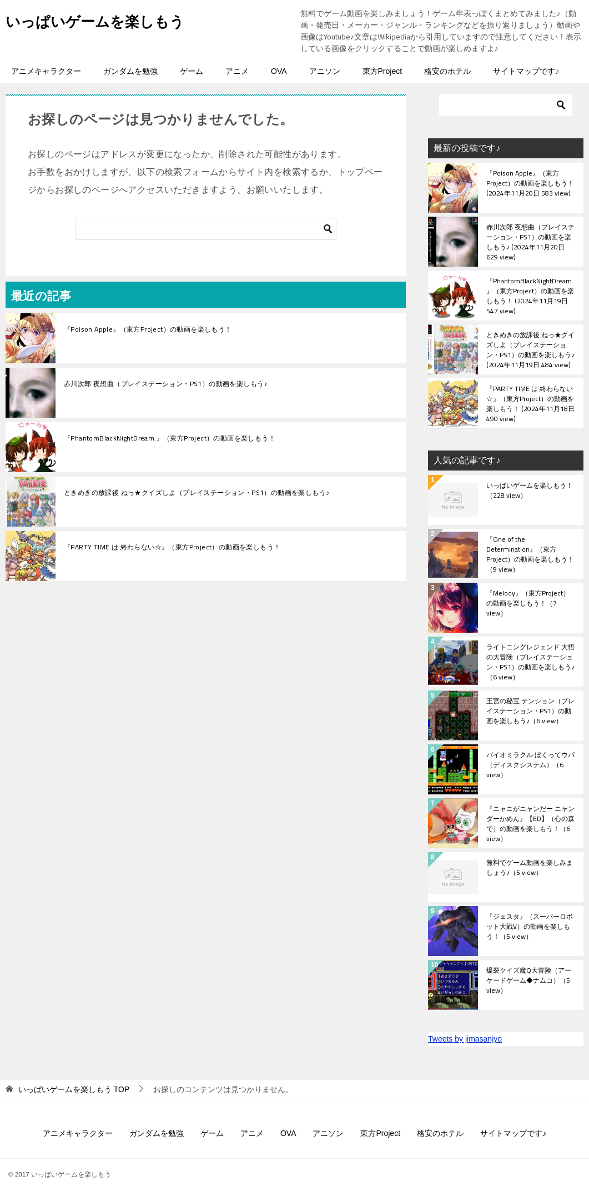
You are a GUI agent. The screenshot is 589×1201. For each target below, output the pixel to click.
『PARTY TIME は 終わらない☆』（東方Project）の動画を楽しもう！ (172, 547)
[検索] (205, 229)
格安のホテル (447, 71)
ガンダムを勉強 (130, 71)
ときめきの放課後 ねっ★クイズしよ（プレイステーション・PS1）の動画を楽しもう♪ (196, 493)
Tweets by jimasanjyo (465, 1038)
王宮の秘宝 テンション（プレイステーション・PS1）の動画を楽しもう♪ (530, 711)
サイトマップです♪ (526, 71)
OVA (279, 71)
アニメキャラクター (46, 71)
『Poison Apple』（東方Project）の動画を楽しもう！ (148, 329)
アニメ (237, 71)
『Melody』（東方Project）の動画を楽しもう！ (528, 603)
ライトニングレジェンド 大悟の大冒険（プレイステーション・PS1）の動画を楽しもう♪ (530, 661)
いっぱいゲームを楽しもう (108, 19)
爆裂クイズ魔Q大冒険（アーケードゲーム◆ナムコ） (528, 981)
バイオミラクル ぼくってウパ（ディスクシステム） (530, 765)
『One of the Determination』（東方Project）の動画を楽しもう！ (530, 553)
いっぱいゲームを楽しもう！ (529, 491)
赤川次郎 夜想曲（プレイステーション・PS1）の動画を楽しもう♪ (166, 384)
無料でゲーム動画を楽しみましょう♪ (529, 868)
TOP (73, 1089)
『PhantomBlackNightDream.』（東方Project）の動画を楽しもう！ (169, 438)
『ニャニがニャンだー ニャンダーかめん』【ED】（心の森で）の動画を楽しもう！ (530, 823)
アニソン (324, 71)
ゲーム (191, 71)
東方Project (382, 71)
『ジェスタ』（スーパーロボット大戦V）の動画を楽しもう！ (529, 927)
